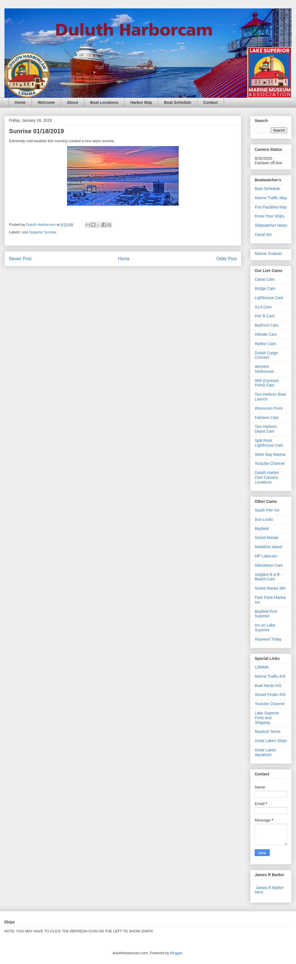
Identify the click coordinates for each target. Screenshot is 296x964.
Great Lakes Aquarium (265, 752)
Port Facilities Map (271, 207)
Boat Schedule (177, 102)
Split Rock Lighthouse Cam (269, 442)
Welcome (46, 102)
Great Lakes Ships (271, 740)
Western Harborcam (264, 369)
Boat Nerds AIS (268, 685)
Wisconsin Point (269, 408)
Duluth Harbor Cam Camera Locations (267, 477)
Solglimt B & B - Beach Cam (268, 576)
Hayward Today (268, 639)
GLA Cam (263, 307)
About (72, 102)
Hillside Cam (266, 334)
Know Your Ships (269, 216)
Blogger (176, 953)
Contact (210, 102)
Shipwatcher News (271, 225)
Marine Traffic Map (271, 198)
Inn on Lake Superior (265, 627)
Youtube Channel (270, 463)
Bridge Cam (265, 288)
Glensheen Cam (269, 565)
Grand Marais (266, 537)
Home (20, 102)
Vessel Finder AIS (270, 694)
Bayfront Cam (267, 325)
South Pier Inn (267, 510)
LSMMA (262, 667)
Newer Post (20, 258)
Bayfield (262, 528)
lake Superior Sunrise (39, 232)
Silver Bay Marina (270, 454)
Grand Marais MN (270, 588)
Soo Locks (264, 519)
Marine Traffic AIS (270, 676)
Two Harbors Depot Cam (266, 428)
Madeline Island (268, 547)
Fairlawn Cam (267, 417)
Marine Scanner (268, 253)
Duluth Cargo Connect (266, 355)
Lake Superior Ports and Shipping (267, 718)
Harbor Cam (265, 343)
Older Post (226, 258)
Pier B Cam (265, 316)
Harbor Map (141, 102)
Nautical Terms (267, 731)
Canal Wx (263, 234)
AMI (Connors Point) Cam (267, 383)
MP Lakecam (266, 556)
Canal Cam (264, 279)
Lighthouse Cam (269, 297)
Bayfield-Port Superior (266, 613)
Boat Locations (104, 102)
